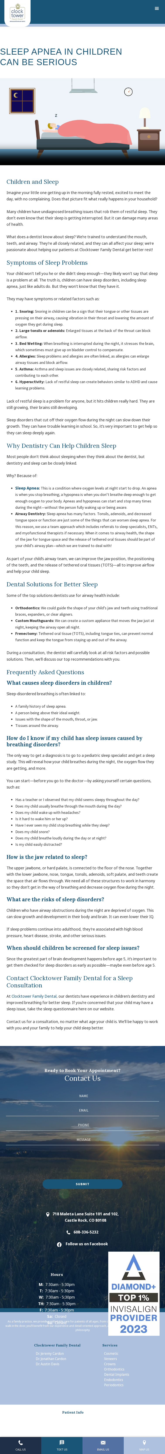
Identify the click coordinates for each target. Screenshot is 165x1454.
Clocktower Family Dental (34, 996)
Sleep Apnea (27, 488)
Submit (82, 1184)
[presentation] (39, 1160)
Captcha (12, 1148)
